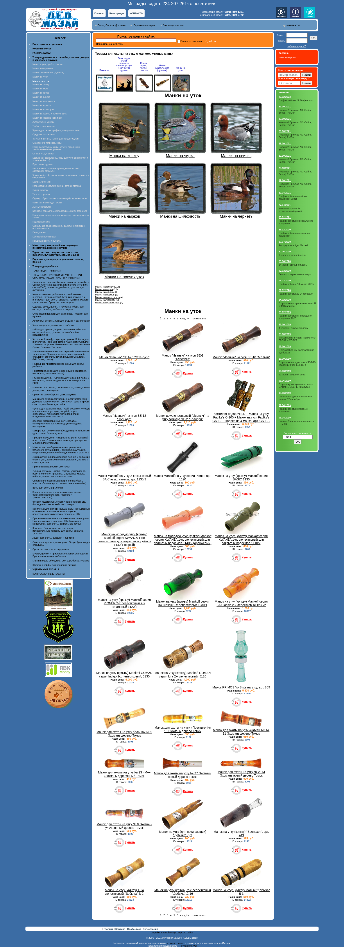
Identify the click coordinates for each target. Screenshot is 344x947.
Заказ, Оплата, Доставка (111, 25)
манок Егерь (116, 44)
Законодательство (173, 25)
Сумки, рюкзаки (40, 190)
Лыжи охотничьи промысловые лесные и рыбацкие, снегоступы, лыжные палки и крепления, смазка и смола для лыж (61, 460)
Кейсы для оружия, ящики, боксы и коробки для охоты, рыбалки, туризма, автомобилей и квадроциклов (59, 332)
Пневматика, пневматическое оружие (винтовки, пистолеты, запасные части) (59, 372)
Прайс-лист (134, 929)
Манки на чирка (40, 88)
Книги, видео (39, 232)
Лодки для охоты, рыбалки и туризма (53, 537)
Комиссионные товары (44, 236)
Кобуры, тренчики (41, 182)
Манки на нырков (41, 97)
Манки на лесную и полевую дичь (49, 113)
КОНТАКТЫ (136, 13)
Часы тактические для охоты (47, 202)
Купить (130, 371)
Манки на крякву (40, 84)
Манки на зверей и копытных (47, 118)
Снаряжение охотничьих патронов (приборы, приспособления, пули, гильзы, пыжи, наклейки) (59, 482)
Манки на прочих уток (43, 109)
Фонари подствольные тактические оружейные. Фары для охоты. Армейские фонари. (59, 503)
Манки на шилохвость (43, 101)
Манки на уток (180, 69)
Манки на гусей (40, 77)
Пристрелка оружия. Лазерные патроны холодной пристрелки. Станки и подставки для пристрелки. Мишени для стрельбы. (60, 440)
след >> (184, 318)
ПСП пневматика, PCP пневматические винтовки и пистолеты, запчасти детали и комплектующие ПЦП (60, 380)
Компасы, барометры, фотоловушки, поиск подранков (59, 211)
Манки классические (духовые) (48, 72)
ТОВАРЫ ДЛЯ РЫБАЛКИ (46, 270)
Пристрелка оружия (42, 164)
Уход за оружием (41, 194)
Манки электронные (42, 68)
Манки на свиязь (40, 93)
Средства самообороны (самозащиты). (54, 394)
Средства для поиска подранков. (50, 549)
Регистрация (117, 13)
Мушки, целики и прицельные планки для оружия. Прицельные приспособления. (60, 555)
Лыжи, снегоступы (41, 207)
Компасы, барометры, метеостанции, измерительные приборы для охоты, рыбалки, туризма (58, 531)
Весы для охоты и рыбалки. (47, 487)
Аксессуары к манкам (43, 122)
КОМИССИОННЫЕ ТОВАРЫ (48, 573)
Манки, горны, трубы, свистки (47, 64)
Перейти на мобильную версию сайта (172, 932)
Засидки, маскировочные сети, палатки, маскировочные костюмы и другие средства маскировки (57, 423)
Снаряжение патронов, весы (46, 143)
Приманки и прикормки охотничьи (51, 466)
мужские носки (175, 943)
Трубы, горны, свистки (43, 126)
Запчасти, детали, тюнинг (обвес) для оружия (55, 139)
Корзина (120, 929)
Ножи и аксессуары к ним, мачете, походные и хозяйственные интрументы (56, 148)
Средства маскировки (43, 134)
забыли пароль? (296, 46)
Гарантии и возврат (144, 25)
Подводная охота (41, 222)
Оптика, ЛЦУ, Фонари (43, 153)
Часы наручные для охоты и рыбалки (53, 325)
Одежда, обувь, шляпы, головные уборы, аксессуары (59, 198)
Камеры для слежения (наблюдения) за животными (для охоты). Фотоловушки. (61, 432)
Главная (99, 13)
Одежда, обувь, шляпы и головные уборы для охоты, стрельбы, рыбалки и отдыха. (58, 308)
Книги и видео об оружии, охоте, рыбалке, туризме (60, 560)
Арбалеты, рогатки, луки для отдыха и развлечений (61, 320)
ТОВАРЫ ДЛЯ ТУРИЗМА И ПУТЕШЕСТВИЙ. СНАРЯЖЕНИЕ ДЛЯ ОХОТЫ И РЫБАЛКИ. (57, 276)
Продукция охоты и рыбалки (46, 241)
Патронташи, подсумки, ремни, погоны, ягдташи (56, 186)
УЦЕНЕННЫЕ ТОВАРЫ (45, 569)
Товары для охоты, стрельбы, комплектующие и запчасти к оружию (124, 64)
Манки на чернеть (41, 105)
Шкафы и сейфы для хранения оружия (54, 565)
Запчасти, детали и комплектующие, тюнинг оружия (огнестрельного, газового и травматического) (57, 495)
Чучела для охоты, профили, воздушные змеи (55, 130)
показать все (199, 318)
